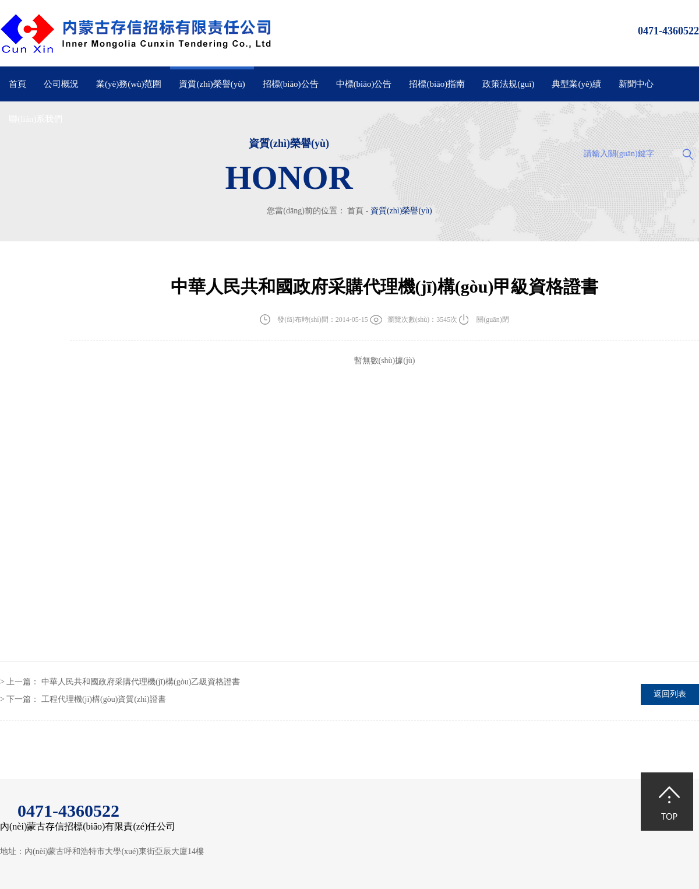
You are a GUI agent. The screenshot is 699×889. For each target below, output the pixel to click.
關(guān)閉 (492, 319)
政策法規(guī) (508, 84)
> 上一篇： (120, 681)
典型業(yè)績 (576, 84)
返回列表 (670, 694)
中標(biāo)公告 (364, 84)
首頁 (17, 84)
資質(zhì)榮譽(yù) (212, 84)
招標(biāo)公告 (291, 84)
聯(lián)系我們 (35, 119)
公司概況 (61, 84)
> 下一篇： (83, 699)
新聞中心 (636, 84)
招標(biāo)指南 (437, 84)
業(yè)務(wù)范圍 (128, 84)
